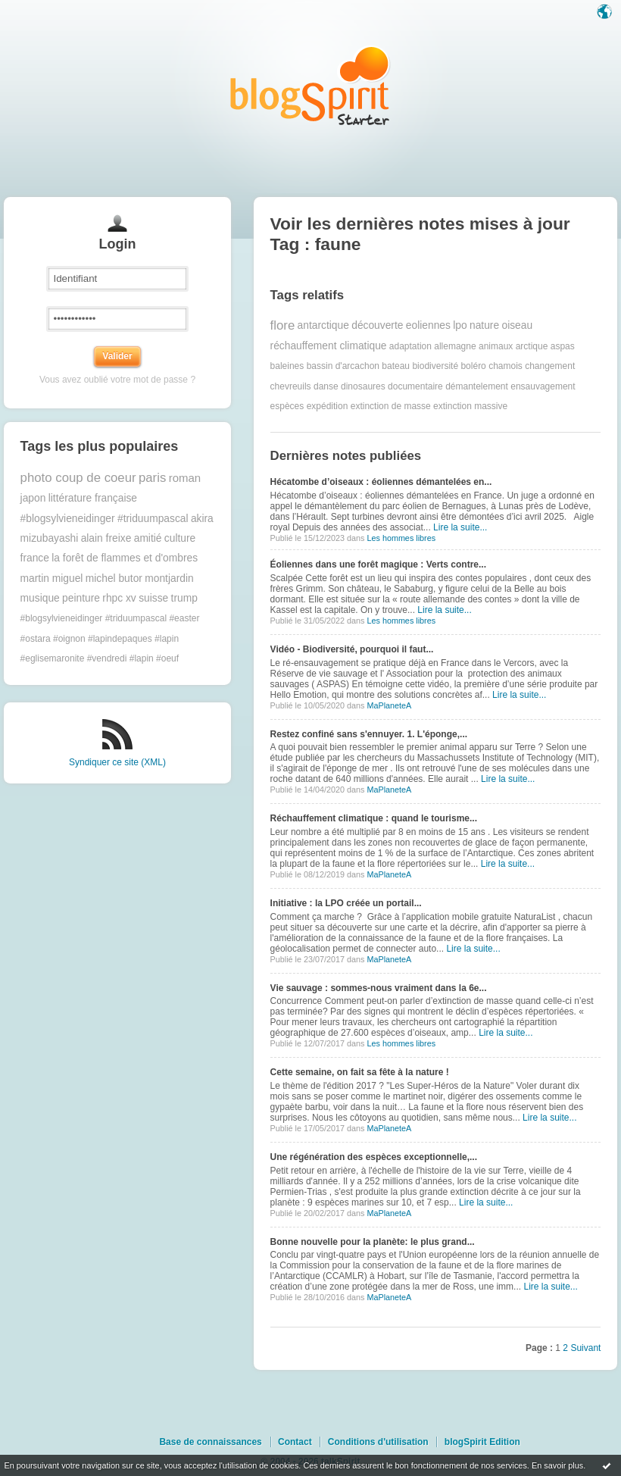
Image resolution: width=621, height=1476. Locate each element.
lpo (460, 325)
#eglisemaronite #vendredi (73, 658)
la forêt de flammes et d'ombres (124, 558)
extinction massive (470, 406)
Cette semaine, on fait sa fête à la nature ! (359, 1072)
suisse (153, 598)
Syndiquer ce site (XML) (117, 762)
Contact (295, 1442)
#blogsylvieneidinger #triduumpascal (93, 618)
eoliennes (428, 325)
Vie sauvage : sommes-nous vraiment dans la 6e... (378, 988)
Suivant (585, 1348)
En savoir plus (557, 1465)
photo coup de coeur (78, 478)
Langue (606, 13)
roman (185, 477)
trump (184, 598)
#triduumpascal (153, 518)
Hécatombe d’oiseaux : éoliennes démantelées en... (381, 482)
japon (33, 498)
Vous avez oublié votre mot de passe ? (117, 379)
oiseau (516, 325)
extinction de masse (391, 406)
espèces (287, 406)
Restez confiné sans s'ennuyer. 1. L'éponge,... (368, 734)
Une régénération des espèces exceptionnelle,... (373, 1157)
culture (179, 538)
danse (326, 386)
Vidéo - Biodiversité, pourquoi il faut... (352, 649)
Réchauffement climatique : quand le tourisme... (373, 818)
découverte (377, 325)
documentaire (415, 386)
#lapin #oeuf (154, 658)
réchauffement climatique (328, 346)
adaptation (410, 346)
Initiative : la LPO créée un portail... (346, 903)
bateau (396, 366)
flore (282, 325)
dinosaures (363, 386)
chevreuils (290, 386)
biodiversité (435, 366)
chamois (505, 366)
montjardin (169, 578)
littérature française (92, 498)
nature (484, 325)
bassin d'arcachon (343, 366)
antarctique (323, 325)
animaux (496, 346)
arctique (532, 346)
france (34, 558)
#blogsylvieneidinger (67, 518)
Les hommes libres (401, 538)
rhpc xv (119, 598)
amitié (148, 538)
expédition (327, 406)
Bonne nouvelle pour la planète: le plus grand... (372, 1242)
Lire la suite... (460, 527)
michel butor (114, 578)
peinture (81, 598)
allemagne (455, 346)
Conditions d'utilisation (378, 1442)
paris (152, 478)
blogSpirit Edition (482, 1442)
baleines (287, 366)
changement (550, 366)
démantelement (476, 386)
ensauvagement (542, 386)
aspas (563, 346)
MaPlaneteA (389, 705)
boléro (472, 366)
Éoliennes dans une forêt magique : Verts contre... (378, 564)
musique (40, 598)
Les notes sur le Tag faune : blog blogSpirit (310, 85)
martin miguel (51, 578)
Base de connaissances (210, 1442)
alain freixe (106, 538)
